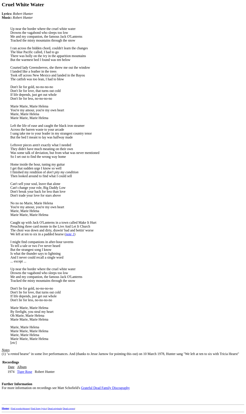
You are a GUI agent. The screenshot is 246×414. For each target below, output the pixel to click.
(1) (4, 354)
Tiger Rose (24, 372)
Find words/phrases (20, 408)
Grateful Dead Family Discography (105, 388)
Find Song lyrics (38, 408)
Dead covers (69, 408)
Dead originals (55, 408)
